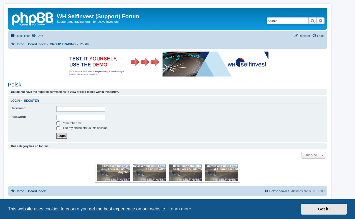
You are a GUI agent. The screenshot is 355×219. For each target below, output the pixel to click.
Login (15, 100)
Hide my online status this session (82, 127)
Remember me (69, 123)
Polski (15, 85)
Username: (18, 108)
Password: (18, 116)
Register (31, 100)
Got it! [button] (324, 209)
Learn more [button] (179, 209)
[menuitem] (37, 35)
